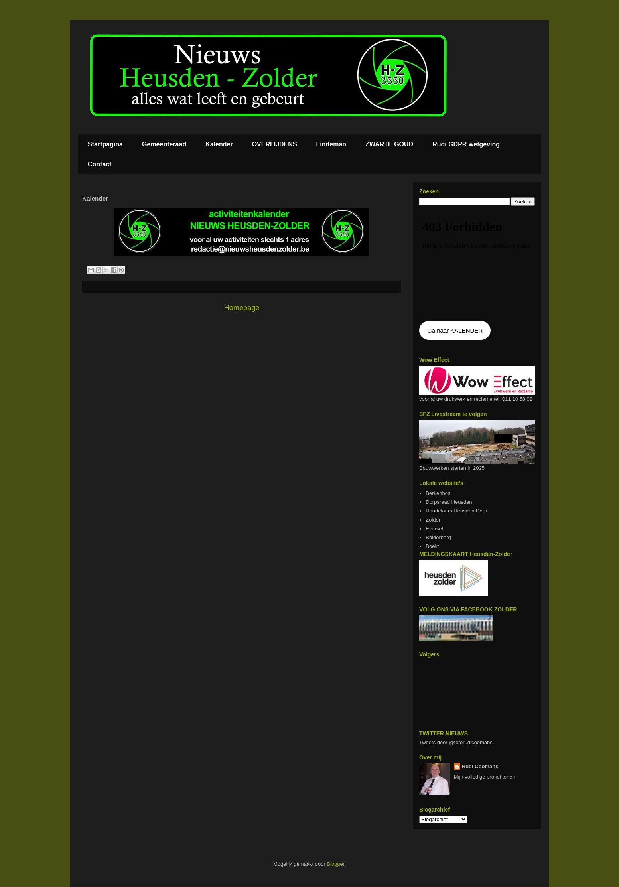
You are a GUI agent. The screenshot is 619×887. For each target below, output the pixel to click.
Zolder (433, 520)
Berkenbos (438, 493)
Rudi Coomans (480, 766)
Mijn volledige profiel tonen (484, 777)
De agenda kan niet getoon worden (477, 264)
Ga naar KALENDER (455, 330)
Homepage (242, 308)
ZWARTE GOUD (389, 144)
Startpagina (105, 144)
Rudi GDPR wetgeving (466, 144)
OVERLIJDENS (274, 144)
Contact (100, 164)
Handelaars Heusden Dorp (456, 511)
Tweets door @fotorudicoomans (456, 742)
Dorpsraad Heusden (449, 502)
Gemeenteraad (164, 144)
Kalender (219, 144)
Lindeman (331, 144)
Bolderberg (438, 537)
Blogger (335, 864)
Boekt (432, 546)
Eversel (434, 529)
